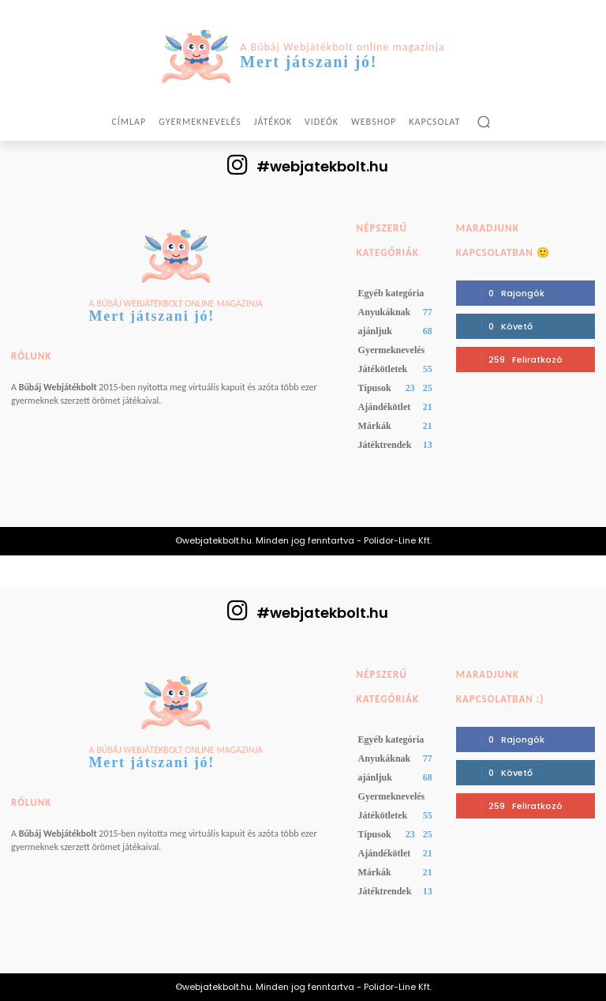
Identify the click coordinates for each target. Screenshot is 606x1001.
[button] (483, 121)
